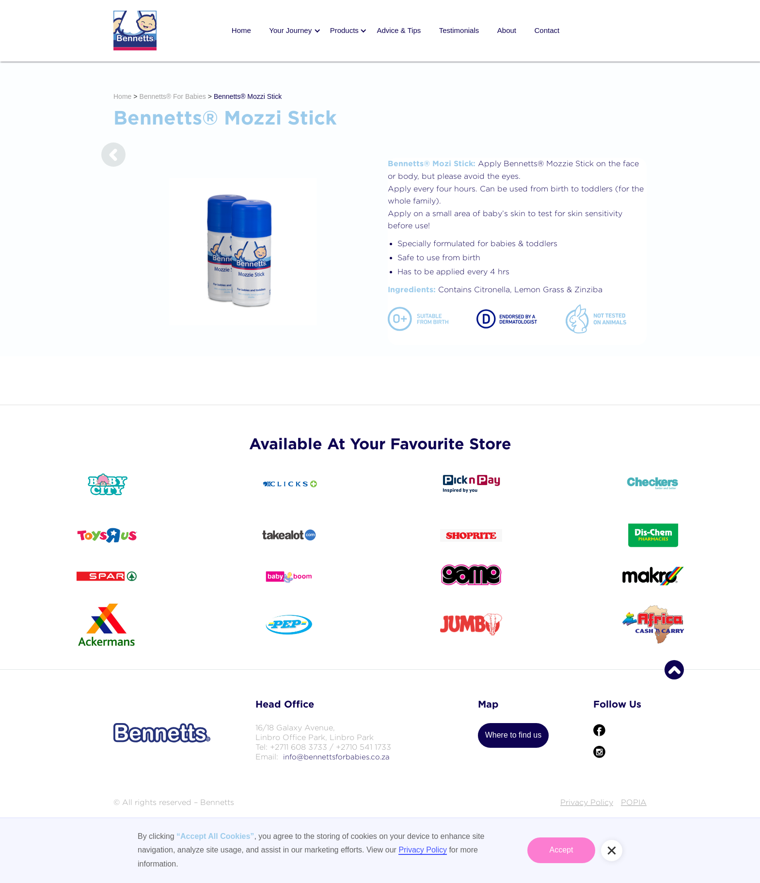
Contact (546, 30)
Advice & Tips (399, 30)
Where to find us (513, 735)
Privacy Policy (586, 802)
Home (241, 30)
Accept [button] (561, 850)
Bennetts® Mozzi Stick (248, 96)
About (506, 30)
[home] (135, 30)
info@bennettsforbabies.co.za (336, 756)
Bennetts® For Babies (173, 96)
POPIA (634, 802)
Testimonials (459, 30)
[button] (290, 31)
